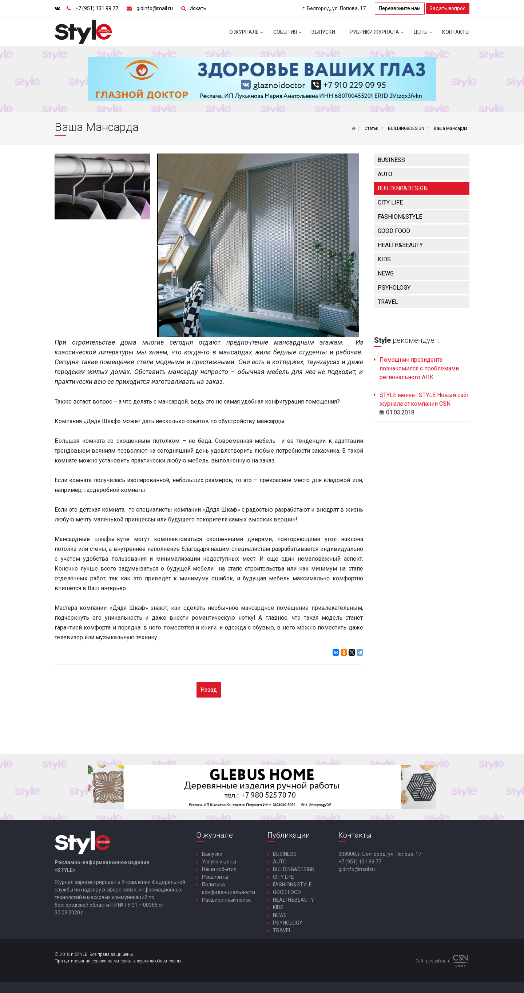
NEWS (386, 273)
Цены (424, 35)
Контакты (455, 32)
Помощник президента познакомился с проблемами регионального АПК (419, 368)
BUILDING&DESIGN (403, 188)
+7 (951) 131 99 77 (96, 8)
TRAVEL (388, 301)
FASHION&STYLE (400, 216)
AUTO (385, 174)
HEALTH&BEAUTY (400, 245)
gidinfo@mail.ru (154, 8)
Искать (198, 8)
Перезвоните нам (400, 8)
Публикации (288, 835)
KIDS (384, 259)
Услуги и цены (219, 862)
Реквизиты (215, 877)
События (288, 35)
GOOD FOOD (394, 230)
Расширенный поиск (226, 900)
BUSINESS (391, 159)
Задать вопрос (447, 8)
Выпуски (323, 32)
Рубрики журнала (378, 35)
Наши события (219, 869)
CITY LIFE (390, 202)
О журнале (247, 35)
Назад (209, 689)
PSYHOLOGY (394, 287)
